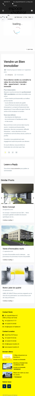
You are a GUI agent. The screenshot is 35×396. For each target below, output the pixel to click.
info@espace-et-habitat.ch (12, 326)
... (30, 256)
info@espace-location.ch (12, 344)
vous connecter (15, 168)
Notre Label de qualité (12, 288)
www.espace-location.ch (12, 347)
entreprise (10, 74)
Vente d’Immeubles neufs (13, 249)
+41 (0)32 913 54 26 (10, 338)
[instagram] (9, 386)
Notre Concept (9, 207)
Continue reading (8, 220)
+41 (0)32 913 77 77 (10, 320)
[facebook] (4, 386)
